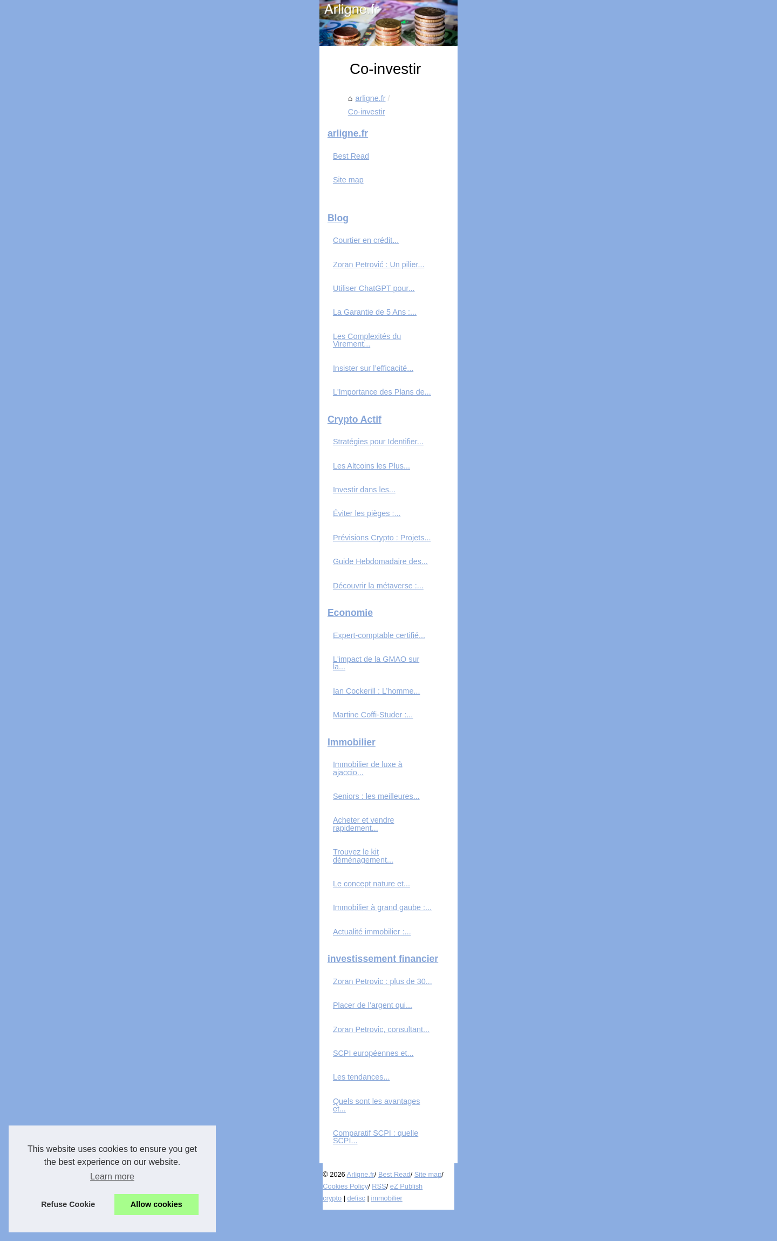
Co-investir (295, 291)
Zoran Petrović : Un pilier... (124, 361)
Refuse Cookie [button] (68, 1204)
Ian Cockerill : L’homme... (122, 773)
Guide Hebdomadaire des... (125, 651)
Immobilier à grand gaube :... (127, 966)
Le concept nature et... (116, 942)
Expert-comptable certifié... (124, 725)
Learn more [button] (112, 1176)
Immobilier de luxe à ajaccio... (129, 846)
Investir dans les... (109, 579)
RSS (243, 1217)
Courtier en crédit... (111, 338)
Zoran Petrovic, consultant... (126, 1087)
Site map (93, 277)
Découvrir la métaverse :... (123, 675)
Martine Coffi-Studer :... (118, 796)
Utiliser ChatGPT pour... (119, 386)
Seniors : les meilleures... (121, 870)
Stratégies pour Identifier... (123, 531)
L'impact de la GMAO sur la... (129, 748)
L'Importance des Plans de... (127, 481)
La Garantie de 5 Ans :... (120, 409)
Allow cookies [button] (156, 1204)
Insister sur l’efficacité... (118, 457)
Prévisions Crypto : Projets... (127, 627)
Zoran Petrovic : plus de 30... (128, 1040)
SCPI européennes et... (118, 1112)
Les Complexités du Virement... (132, 434)
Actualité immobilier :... (117, 990)
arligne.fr (252, 291)
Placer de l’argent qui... (118, 1064)
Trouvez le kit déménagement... (132, 918)
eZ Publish (271, 1217)
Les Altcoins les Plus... (116, 555)
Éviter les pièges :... (112, 603)
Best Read (96, 253)
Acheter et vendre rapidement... (132, 894)
